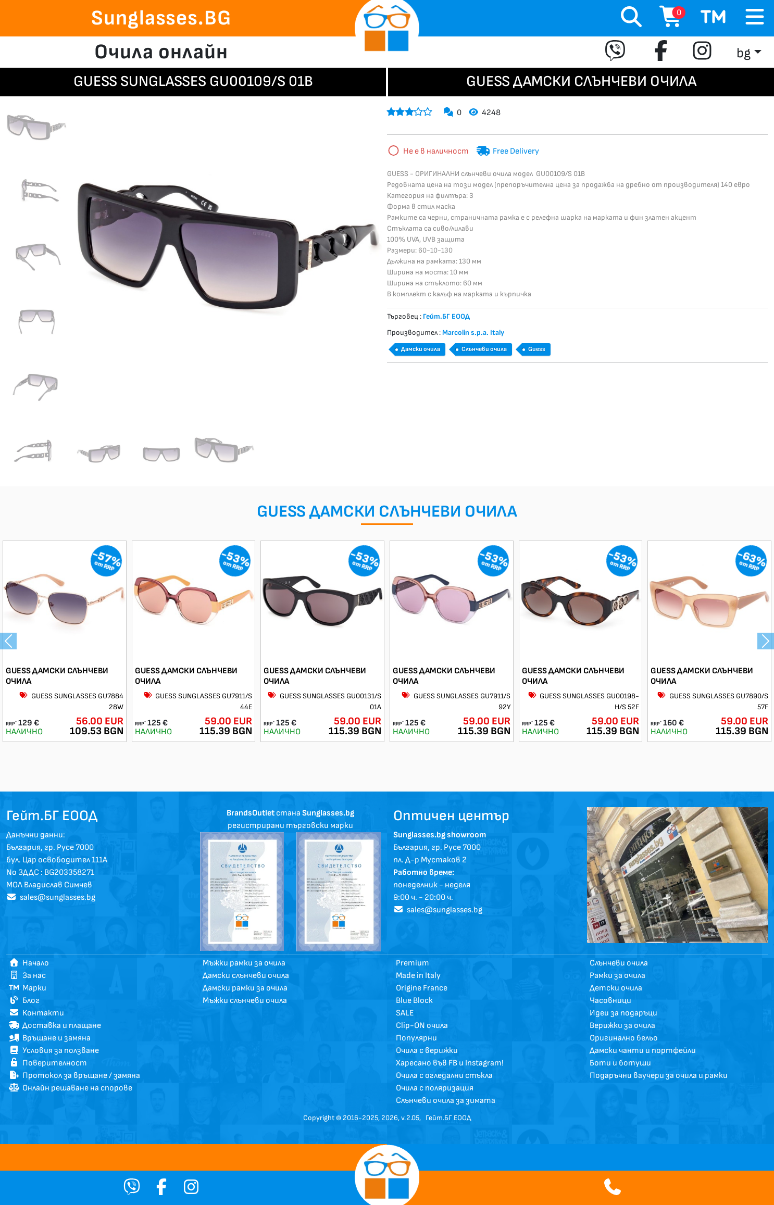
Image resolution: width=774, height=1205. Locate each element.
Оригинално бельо (624, 1038)
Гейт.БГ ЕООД (448, 1117)
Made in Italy (418, 976)
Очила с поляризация (434, 1088)
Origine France (421, 988)
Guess (536, 349)
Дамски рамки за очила (245, 988)
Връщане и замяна (50, 1038)
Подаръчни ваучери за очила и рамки (659, 1076)
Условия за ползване (54, 1051)
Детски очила (616, 988)
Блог (24, 1001)
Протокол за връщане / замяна (74, 1076)
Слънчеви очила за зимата (445, 1101)
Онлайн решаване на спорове (70, 1088)
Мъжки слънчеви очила (245, 1001)
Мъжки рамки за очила (244, 963)
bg (743, 53)
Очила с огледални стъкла (444, 1076)
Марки (27, 988)
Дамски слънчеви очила (246, 976)
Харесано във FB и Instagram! (450, 1063)
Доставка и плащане (55, 1026)
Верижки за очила (622, 1026)
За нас (27, 976)
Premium (412, 963)
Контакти (36, 1013)
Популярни (416, 1038)
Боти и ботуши (620, 1063)
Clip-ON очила (422, 1026)
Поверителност (48, 1063)
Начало (29, 963)
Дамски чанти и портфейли (643, 1051)
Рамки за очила (617, 976)
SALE (405, 1013)
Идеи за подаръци (623, 1013)
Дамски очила (420, 349)
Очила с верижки (427, 1051)
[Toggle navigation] (755, 17)
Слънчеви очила (484, 349)
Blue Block (414, 1001)
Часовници (610, 1001)
